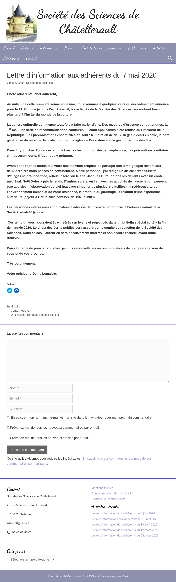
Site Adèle (122, 576)
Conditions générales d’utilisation (112, 493)
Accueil (8, 47)
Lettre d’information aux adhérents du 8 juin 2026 (123, 513)
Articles (159, 47)
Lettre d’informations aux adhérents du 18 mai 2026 (124, 519)
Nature (69, 47)
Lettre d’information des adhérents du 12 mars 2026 (124, 530)
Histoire (27, 47)
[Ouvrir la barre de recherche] (170, 58)
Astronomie (48, 47)
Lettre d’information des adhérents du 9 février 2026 (124, 535)
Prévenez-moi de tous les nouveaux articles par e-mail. (50, 438)
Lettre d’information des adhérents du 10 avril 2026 (124, 524)
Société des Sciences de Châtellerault (88, 21)
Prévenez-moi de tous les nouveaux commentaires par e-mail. (55, 427)
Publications (137, 47)
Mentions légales (102, 488)
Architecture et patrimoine (101, 47)
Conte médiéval (20, 310)
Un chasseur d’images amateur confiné (35, 314)
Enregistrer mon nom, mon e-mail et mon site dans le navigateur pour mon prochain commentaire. (82, 417)
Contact (31, 58)
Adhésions (11, 58)
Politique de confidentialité (108, 499)
